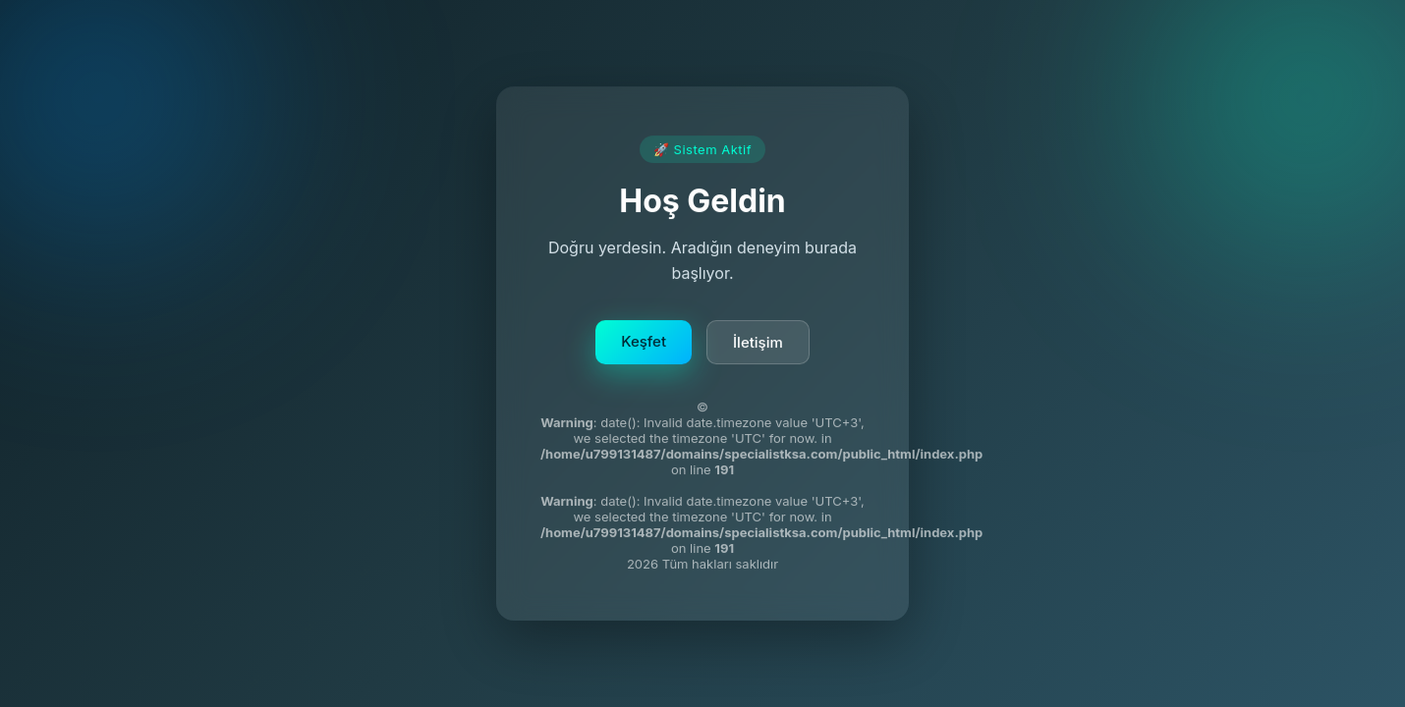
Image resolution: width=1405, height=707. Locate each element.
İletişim (758, 344)
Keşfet (643, 343)
